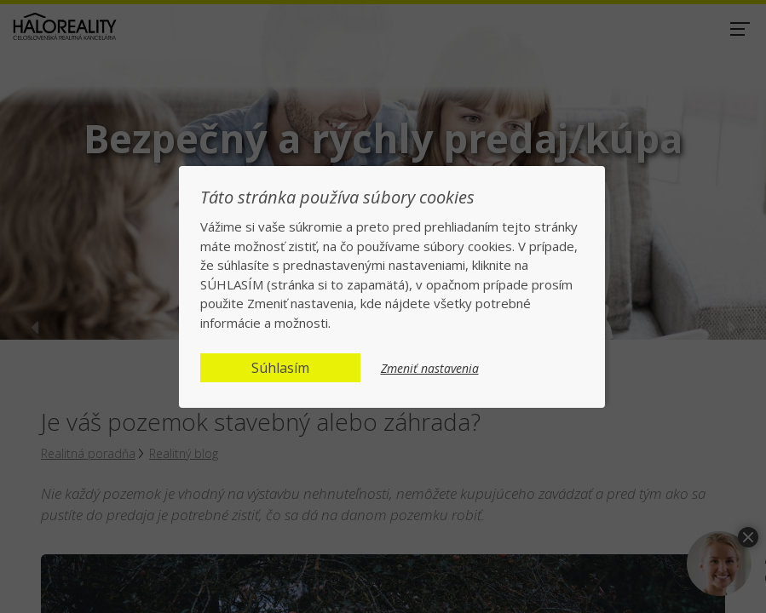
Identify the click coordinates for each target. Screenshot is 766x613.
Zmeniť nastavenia (430, 368)
